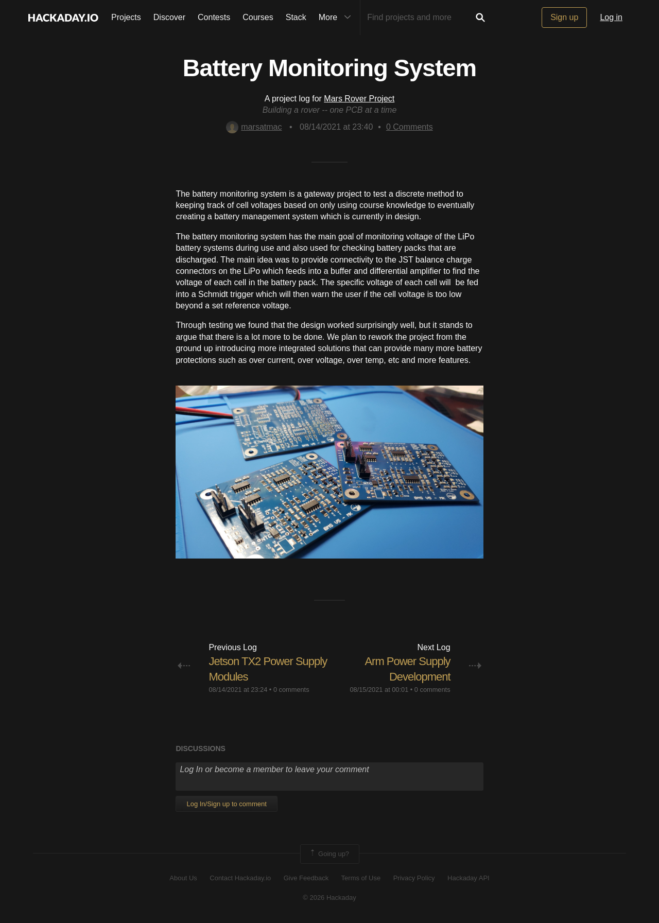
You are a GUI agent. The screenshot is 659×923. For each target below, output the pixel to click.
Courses (257, 17)
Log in (611, 17)
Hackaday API (468, 878)
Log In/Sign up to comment (226, 804)
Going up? (329, 854)
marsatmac (254, 127)
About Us (183, 878)
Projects (126, 17)
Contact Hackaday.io (240, 878)
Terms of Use (361, 878)
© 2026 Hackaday (329, 897)
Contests (214, 17)
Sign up (564, 17)
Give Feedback (306, 878)
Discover (169, 17)
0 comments (291, 689)
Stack (296, 17)
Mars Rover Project (359, 98)
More (337, 17)
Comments (409, 127)
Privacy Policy (414, 878)
